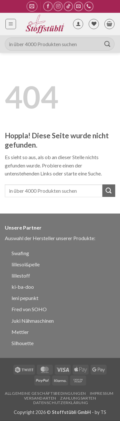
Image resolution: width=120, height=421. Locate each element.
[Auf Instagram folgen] (58, 6)
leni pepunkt (25, 298)
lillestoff (21, 275)
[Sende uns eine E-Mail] (78, 6)
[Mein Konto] (78, 24)
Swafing (20, 253)
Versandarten (40, 398)
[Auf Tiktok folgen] (68, 6)
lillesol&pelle (26, 264)
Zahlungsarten (78, 398)
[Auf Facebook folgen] (47, 6)
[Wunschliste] (94, 24)
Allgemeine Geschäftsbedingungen (45, 393)
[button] (32, 6)
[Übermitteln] (107, 44)
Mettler (20, 332)
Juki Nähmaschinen (33, 321)
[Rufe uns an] (88, 6)
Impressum (102, 393)
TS (103, 412)
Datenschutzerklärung (60, 402)
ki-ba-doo (23, 287)
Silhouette (23, 343)
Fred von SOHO (29, 309)
